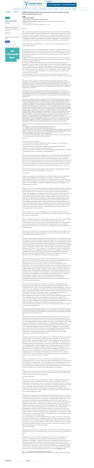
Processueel (61, 8)
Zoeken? (7, 18)
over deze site (8, 460)
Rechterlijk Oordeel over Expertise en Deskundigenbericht (35, 19)
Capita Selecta (50, 8)
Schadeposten (35, 8)
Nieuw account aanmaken (10, 44)
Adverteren (74, 8)
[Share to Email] (22, 16)
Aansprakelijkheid (16, 8)
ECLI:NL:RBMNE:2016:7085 (59, 448)
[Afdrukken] (24, 16)
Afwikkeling (56, 8)
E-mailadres (7, 23)
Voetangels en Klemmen (26, 8)
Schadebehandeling (42, 8)
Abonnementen (68, 8)
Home (23, 451)
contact (27, 460)
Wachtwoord (7, 33)
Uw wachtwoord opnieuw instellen (12, 46)
